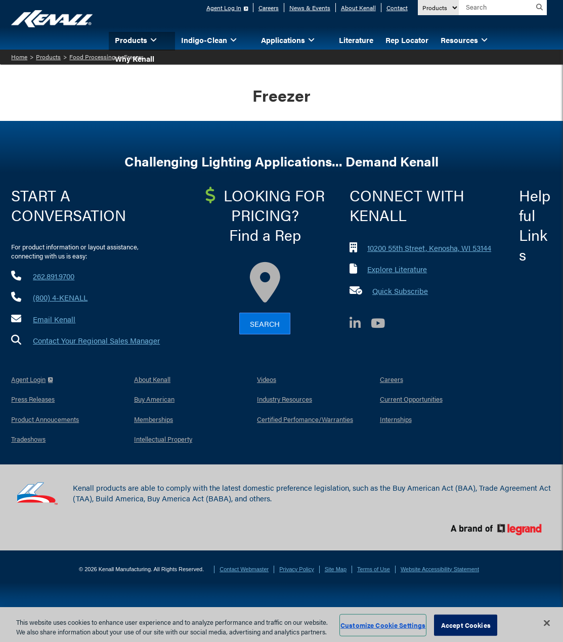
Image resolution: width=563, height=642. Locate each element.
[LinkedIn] (360, 324)
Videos (266, 379)
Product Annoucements (45, 419)
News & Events (309, 7)
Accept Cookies (466, 625)
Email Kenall (54, 319)
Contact (397, 7)
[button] (169, 39)
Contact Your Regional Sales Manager (96, 340)
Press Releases (33, 399)
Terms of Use (373, 569)
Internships (396, 419)
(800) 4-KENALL (60, 297)
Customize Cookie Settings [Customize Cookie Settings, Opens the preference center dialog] (382, 625)
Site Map (336, 569)
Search (265, 323)
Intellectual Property (163, 439)
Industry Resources (284, 399)
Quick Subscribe (400, 290)
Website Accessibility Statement (440, 569)
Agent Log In (223, 7)
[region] (281, 624)
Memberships (153, 419)
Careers (268, 7)
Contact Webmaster (244, 569)
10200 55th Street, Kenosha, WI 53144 (429, 247)
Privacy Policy (296, 569)
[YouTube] (383, 324)
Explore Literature (397, 269)
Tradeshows (28, 439)
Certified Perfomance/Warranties (305, 419)
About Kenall (358, 7)
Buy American (154, 399)
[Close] (547, 623)
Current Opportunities (411, 399)
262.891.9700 (53, 276)
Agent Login (28, 379)
